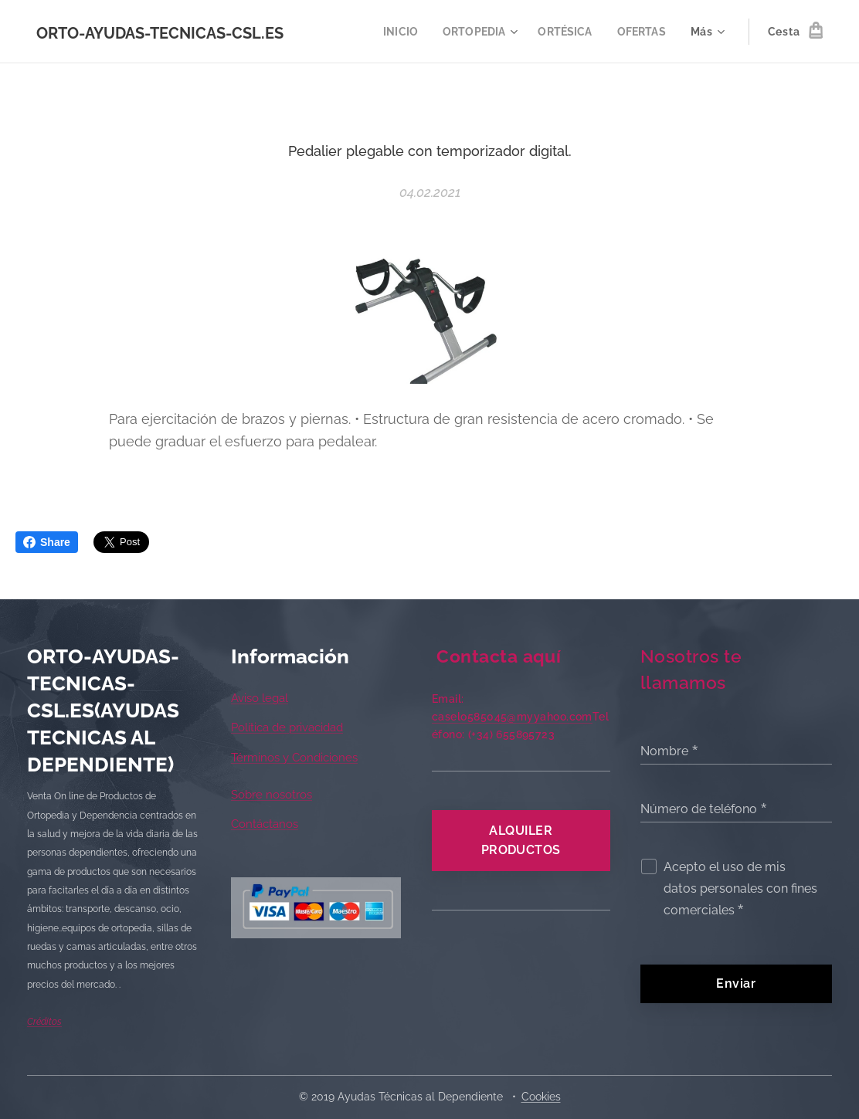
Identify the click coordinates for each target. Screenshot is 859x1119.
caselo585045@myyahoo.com (512, 716)
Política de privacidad (287, 728)
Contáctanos (264, 825)
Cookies (541, 1096)
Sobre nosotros (271, 795)
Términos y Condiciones (294, 758)
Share (46, 542)
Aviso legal (259, 698)
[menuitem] (393, 31)
